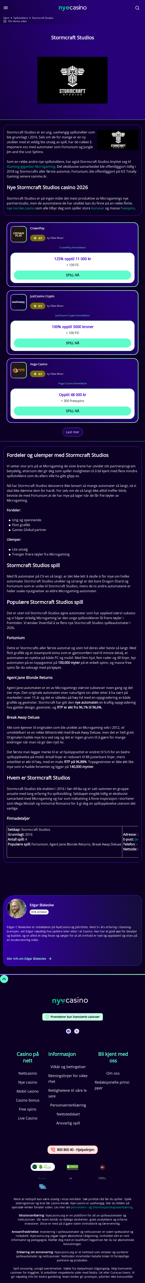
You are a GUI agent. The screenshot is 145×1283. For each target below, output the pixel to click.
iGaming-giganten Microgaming (31, 166)
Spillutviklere (20, 18)
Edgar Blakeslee (42, 905)
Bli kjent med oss (113, 1057)
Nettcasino (27, 1073)
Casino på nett (28, 1057)
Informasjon (62, 1054)
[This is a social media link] (68, 1031)
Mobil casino (28, 1091)
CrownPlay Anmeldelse (73, 247)
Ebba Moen (57, 238)
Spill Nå (72, 275)
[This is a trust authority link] (43, 1178)
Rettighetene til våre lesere (67, 1093)
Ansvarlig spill (68, 1123)
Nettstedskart (68, 1114)
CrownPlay (37, 228)
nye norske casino (21, 208)
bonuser (97, 208)
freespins (128, 208)
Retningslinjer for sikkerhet (68, 1078)
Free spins (27, 1109)
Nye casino (27, 1082)
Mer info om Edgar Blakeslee (29, 959)
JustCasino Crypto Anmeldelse (72, 315)
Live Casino (27, 1118)
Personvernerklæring (68, 1105)
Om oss (113, 1073)
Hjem (6, 18)
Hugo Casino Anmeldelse (72, 383)
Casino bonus (27, 1100)
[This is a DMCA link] (72, 1167)
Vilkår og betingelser (68, 1066)
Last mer (72, 432)
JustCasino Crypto (42, 296)
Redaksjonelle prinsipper (112, 1085)
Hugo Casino (38, 364)
